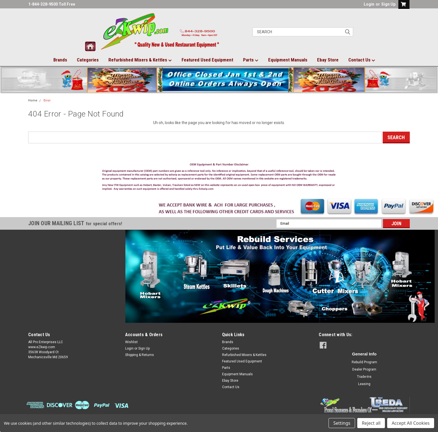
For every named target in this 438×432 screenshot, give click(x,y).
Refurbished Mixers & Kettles (140, 60)
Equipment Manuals (287, 60)
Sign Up (388, 4)
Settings (341, 423)
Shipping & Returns (139, 355)
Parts (250, 60)
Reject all (371, 423)
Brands (60, 60)
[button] (219, 178)
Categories (88, 60)
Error (47, 100)
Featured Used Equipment (207, 60)
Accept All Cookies (411, 423)
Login (369, 4)
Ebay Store (328, 60)
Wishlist (131, 342)
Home (32, 100)
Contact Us (361, 60)
